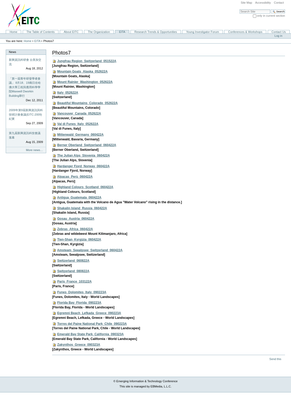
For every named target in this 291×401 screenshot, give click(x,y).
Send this (275, 359)
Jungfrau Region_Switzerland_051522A (86, 61)
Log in (278, 35)
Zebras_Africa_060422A (75, 229)
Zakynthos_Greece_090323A (78, 344)
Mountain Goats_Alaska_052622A (82, 71)
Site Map (246, 2)
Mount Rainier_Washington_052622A (84, 82)
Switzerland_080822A (73, 271)
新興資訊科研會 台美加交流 (25, 62)
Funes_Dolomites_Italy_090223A (81, 292)
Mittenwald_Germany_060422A (80, 134)
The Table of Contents (40, 31)
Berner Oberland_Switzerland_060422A (86, 145)
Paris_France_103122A (74, 281)
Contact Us (278, 31)
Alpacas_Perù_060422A (75, 176)
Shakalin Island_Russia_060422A (82, 208)
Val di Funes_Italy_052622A (77, 124)
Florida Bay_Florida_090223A (79, 302)
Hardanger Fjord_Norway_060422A (83, 166)
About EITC (71, 31)
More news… (34, 150)
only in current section (271, 15)
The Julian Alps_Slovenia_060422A (83, 155)
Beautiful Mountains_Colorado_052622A (87, 103)
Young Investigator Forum (202, 31)
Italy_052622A (67, 92)
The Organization (99, 31)
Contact (279, 2)
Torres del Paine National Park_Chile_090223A (92, 324)
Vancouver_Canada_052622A (79, 113)
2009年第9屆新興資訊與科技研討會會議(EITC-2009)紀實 (26, 114)
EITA (122, 31)
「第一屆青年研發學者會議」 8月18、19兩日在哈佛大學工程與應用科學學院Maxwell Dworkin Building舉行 (25, 87)
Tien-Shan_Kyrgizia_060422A (79, 239)
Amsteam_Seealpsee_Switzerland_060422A (90, 250)
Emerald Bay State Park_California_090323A (90, 334)
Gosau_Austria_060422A (75, 218)
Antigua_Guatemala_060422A (79, 197)
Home (13, 31)
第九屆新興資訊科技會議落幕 (24, 135)
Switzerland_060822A (73, 260)
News (12, 51)
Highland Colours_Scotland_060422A (85, 187)
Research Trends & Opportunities (155, 31)
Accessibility (263, 2)
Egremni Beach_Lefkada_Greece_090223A (89, 313)
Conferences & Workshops (245, 31)
